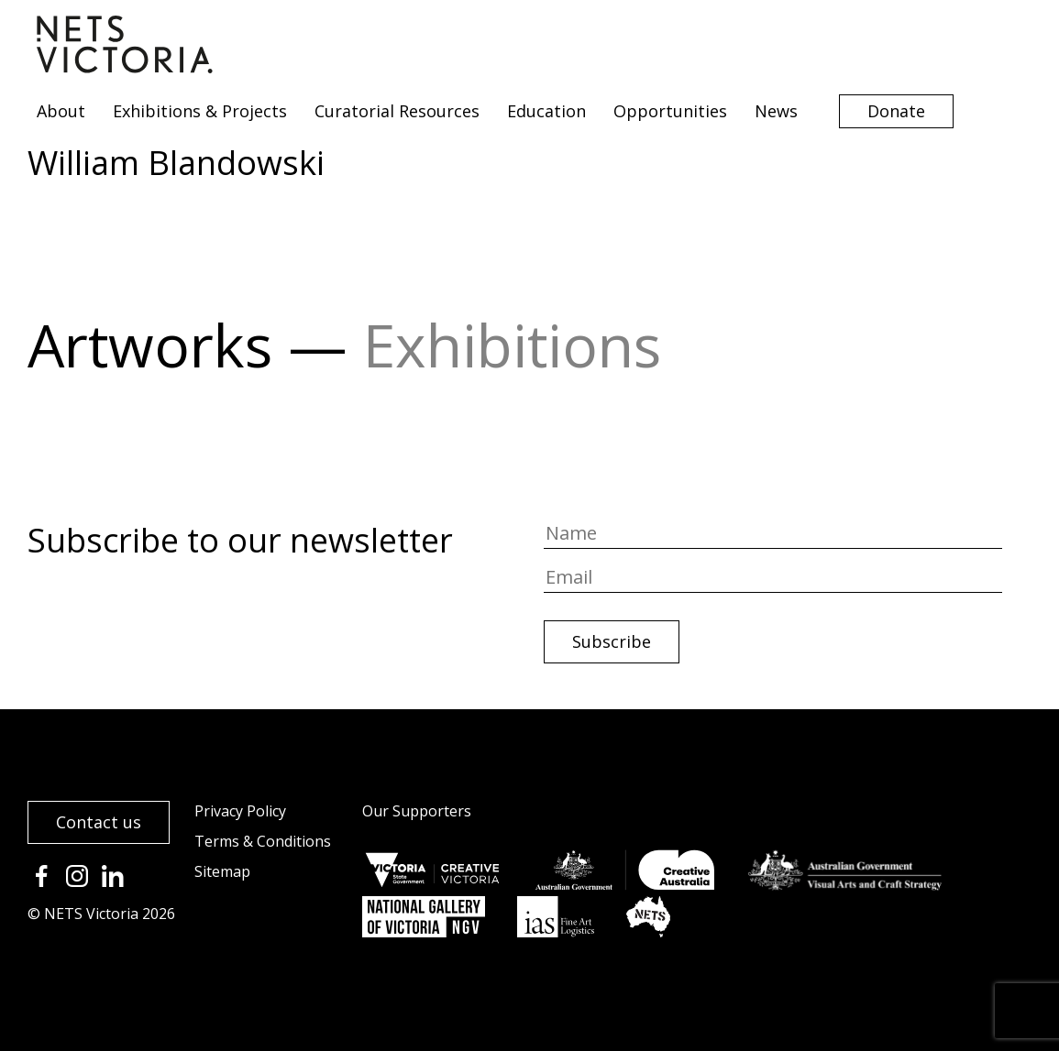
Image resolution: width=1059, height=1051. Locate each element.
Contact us (98, 822)
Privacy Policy (240, 811)
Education (546, 111)
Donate (896, 111)
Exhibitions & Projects (200, 111)
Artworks (150, 345)
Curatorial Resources (397, 111)
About (61, 111)
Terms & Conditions (262, 841)
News (776, 111)
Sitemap (222, 871)
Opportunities (670, 111)
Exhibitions (512, 345)
